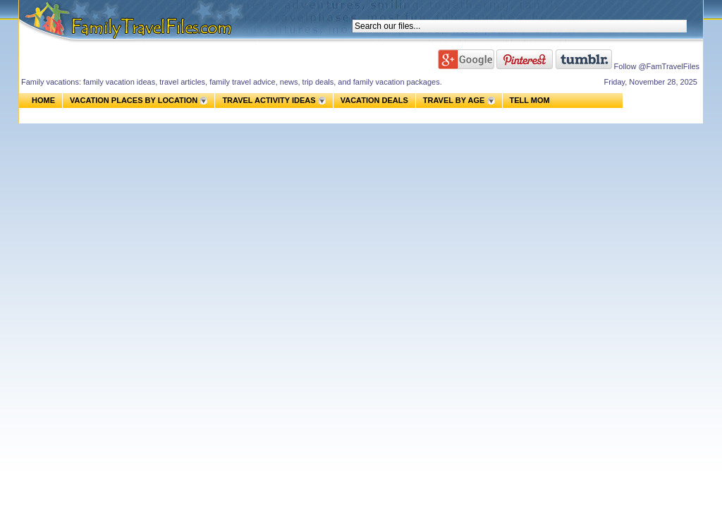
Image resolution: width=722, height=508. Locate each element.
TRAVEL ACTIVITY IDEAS (268, 100)
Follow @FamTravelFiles (656, 66)
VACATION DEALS (374, 100)
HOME (43, 100)
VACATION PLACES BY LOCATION (133, 100)
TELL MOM (530, 100)
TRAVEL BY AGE (454, 100)
